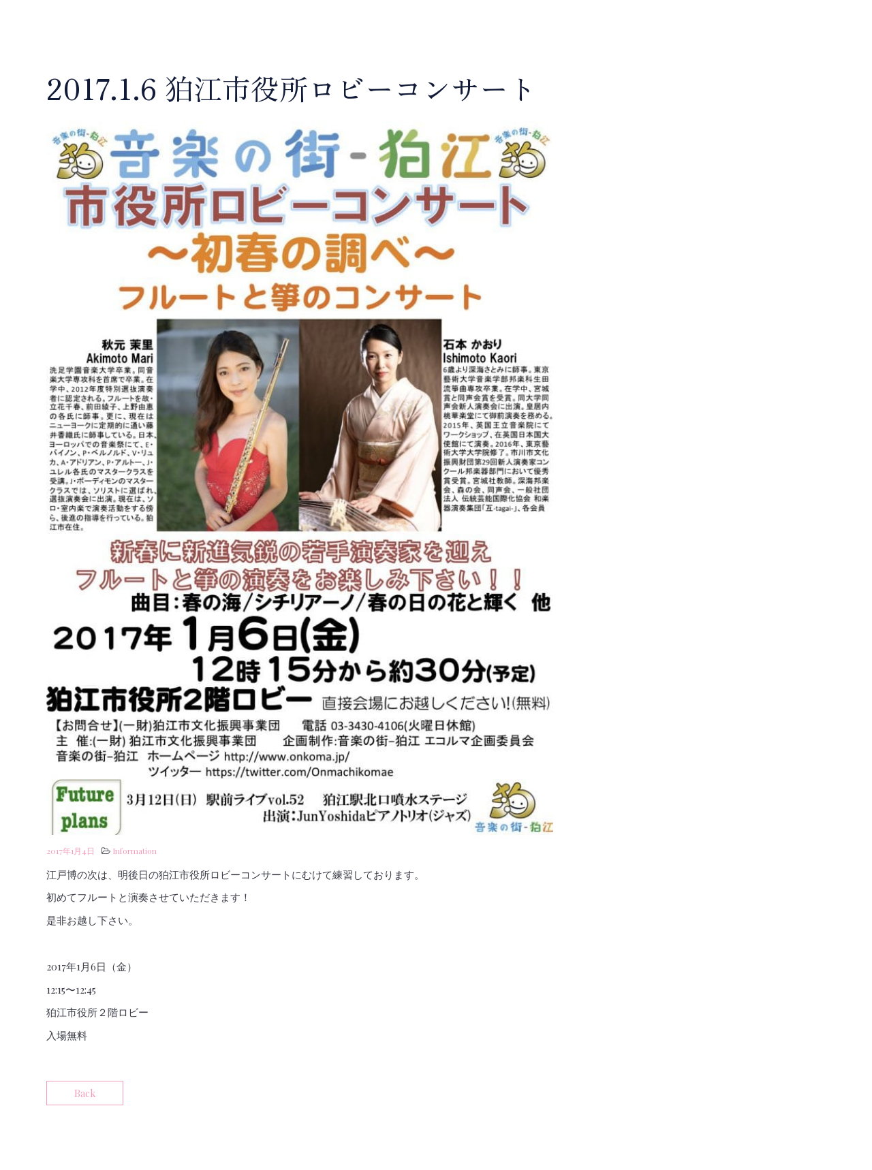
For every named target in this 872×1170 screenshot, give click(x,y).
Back (84, 1093)
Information (134, 850)
